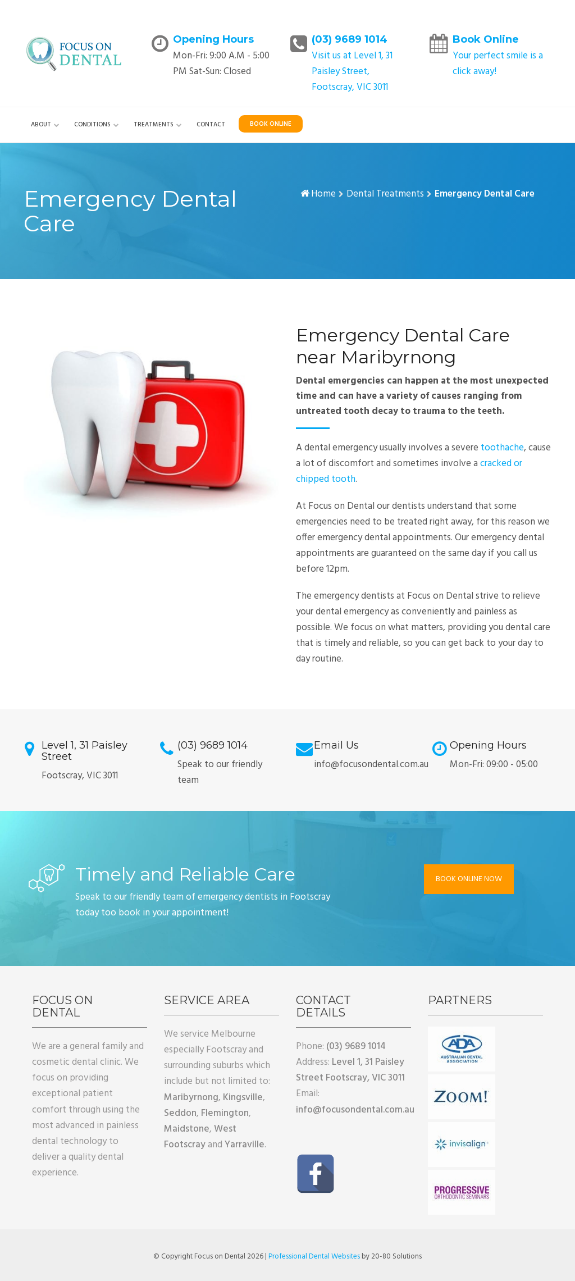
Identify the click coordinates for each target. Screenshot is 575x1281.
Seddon (180, 1113)
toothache (502, 447)
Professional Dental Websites (314, 1256)
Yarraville (244, 1144)
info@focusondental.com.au (355, 1110)
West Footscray (200, 1137)
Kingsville (243, 1097)
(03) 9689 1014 (349, 39)
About (41, 125)
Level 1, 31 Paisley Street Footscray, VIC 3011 (350, 1070)
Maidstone (186, 1129)
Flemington (225, 1113)
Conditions (92, 125)
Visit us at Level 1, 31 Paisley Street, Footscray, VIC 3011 (352, 71)
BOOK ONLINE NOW (469, 879)
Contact (211, 125)
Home (323, 194)
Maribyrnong (191, 1097)
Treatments (154, 125)
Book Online (486, 39)
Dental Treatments (385, 194)
